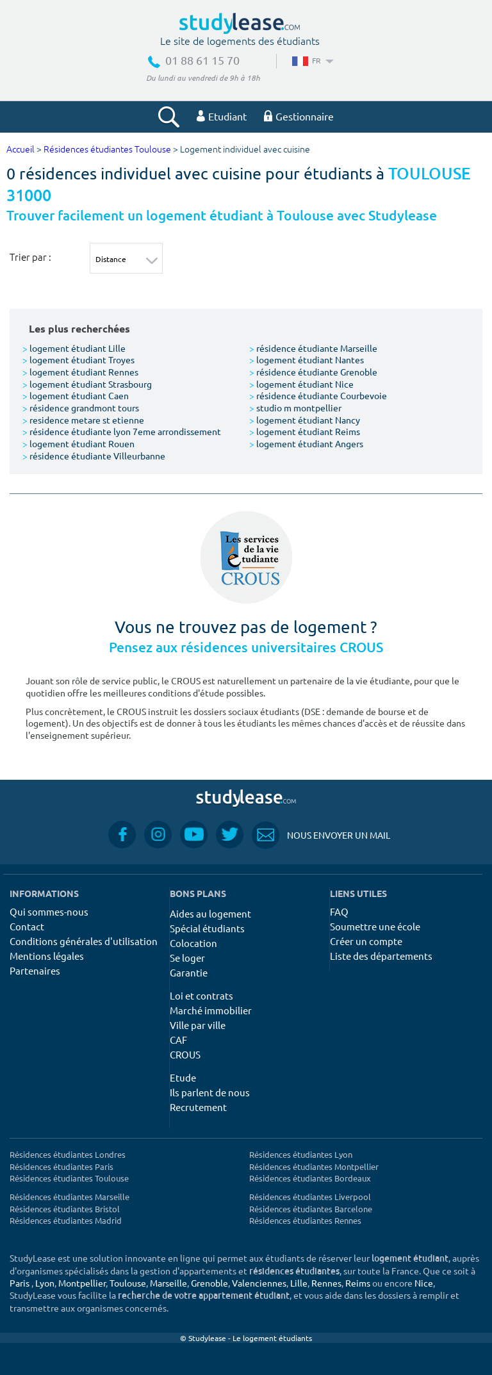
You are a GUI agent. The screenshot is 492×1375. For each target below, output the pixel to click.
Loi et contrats (201, 995)
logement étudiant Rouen (78, 443)
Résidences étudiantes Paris (61, 1166)
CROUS (185, 1054)
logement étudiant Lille (74, 348)
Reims (357, 1283)
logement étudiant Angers (306, 443)
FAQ (339, 911)
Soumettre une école (375, 926)
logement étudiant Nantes (306, 359)
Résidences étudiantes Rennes (305, 1220)
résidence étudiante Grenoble (313, 371)
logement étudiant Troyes (78, 359)
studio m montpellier (295, 407)
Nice (423, 1283)
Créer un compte (366, 941)
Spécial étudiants (207, 928)
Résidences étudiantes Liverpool (310, 1196)
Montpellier (82, 1283)
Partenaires (35, 970)
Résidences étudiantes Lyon (300, 1154)
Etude (183, 1077)
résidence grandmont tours (80, 407)
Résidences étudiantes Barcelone (310, 1208)
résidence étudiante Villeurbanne (93, 455)
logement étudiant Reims (304, 431)
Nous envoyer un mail (321, 835)
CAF (178, 1039)
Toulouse (128, 1283)
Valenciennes (259, 1283)
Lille (299, 1283)
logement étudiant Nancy (304, 419)
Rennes (326, 1283)
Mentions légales (47, 956)
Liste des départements (381, 956)
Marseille (168, 1283)
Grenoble (209, 1283)
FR (312, 60)
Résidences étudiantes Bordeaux (310, 1178)
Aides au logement (210, 913)
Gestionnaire (299, 116)
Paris (19, 1283)
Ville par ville (198, 1025)
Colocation (193, 943)
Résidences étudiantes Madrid (66, 1220)
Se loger (187, 957)
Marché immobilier (211, 1010)
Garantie (189, 972)
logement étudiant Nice (301, 384)
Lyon (44, 1283)
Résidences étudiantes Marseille (69, 1196)
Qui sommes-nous (49, 911)
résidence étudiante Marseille (313, 348)
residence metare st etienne (83, 419)
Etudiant (222, 116)
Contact (27, 926)
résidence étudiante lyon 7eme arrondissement (121, 431)
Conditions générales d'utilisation (84, 941)
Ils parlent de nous (210, 1092)
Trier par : (30, 257)
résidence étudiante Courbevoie (318, 395)
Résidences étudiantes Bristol (65, 1208)
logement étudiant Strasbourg (87, 384)
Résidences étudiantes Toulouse (107, 149)
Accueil (20, 149)
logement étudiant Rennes (80, 371)
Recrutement (198, 1107)
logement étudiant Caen (75, 395)
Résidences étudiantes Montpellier (314, 1166)
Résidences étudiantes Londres (68, 1154)
